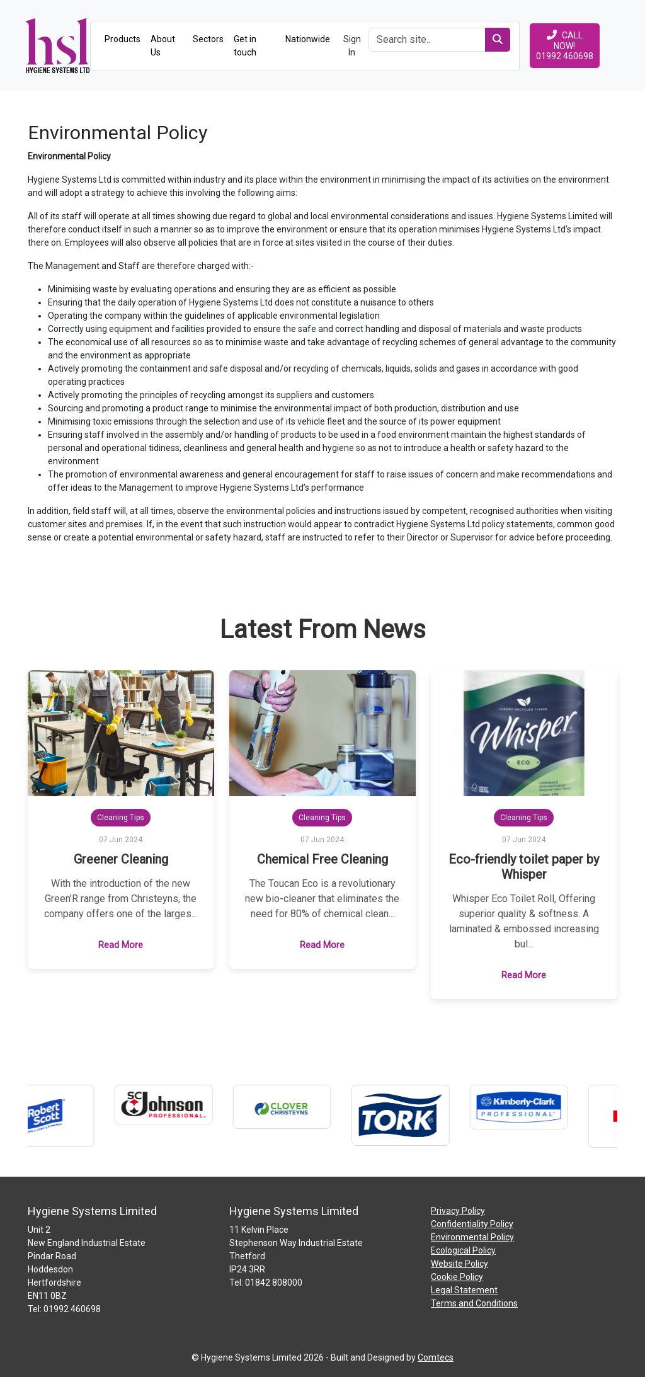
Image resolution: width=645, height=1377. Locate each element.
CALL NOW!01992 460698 (564, 46)
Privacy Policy (458, 1211)
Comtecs (436, 1357)
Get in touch (245, 45)
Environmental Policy (472, 1237)
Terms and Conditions (474, 1303)
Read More (120, 945)
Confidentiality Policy (472, 1224)
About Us (163, 45)
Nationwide (307, 39)
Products (122, 39)
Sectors (208, 39)
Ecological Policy (463, 1250)
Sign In (352, 45)
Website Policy (459, 1264)
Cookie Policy (457, 1277)
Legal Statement (464, 1290)
